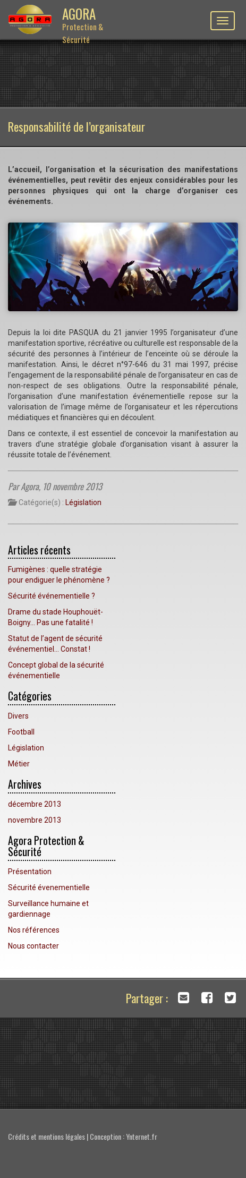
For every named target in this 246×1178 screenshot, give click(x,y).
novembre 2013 (34, 820)
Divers (18, 716)
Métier (19, 763)
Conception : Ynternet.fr (123, 1136)
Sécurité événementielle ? (51, 596)
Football (21, 732)
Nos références (34, 930)
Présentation (30, 871)
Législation (83, 502)
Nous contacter (33, 946)
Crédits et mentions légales (46, 1136)
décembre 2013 (34, 804)
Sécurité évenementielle (49, 887)
